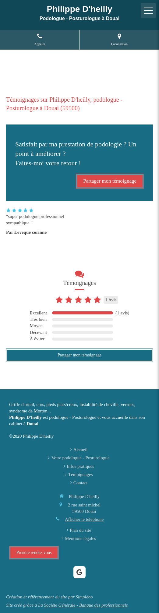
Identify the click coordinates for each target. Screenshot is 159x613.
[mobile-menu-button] (148, 10)
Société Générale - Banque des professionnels (86, 605)
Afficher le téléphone (84, 519)
